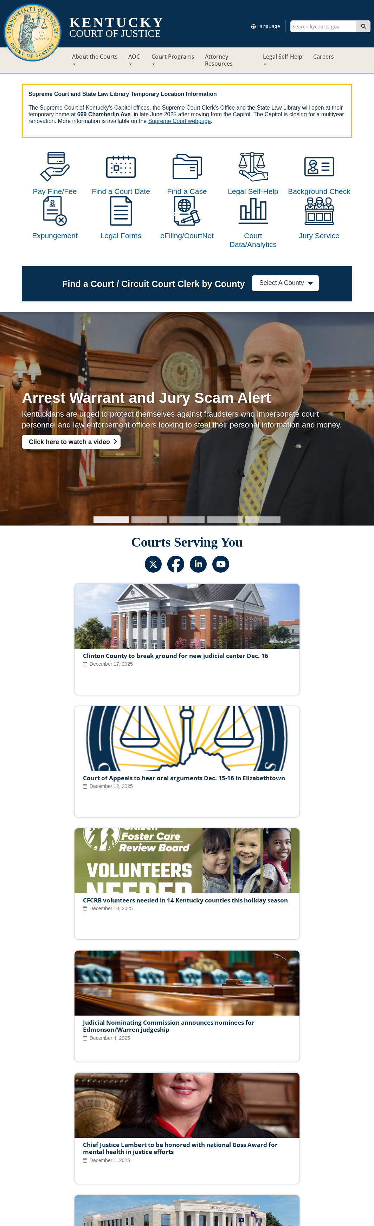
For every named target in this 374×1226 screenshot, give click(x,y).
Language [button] (265, 26)
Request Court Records (221, 1150)
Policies (169, 1161)
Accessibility (259, 1161)
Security (195, 1161)
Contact (187, 1201)
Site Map (141, 1161)
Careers (323, 56)
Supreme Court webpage (179, 121)
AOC (134, 59)
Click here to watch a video (69, 470)
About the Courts (95, 59)
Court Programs (172, 59)
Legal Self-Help (282, 59)
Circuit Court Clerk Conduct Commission (285, 1139)
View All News (52, 1108)
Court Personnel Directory (79, 1150)
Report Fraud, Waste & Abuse (152, 1150)
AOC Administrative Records (290, 1150)
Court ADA (110, 1161)
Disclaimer (225, 1161)
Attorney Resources (219, 60)
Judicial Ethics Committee (122, 1139)
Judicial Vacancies (61, 1139)
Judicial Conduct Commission (195, 1139)
